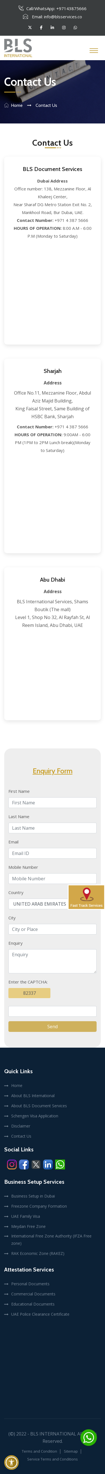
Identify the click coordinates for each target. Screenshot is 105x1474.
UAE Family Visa (25, 1216)
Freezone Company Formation (39, 1206)
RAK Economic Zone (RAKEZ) (37, 1253)
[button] (11, 1462)
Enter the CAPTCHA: (28, 982)
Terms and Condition (39, 1451)
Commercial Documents (33, 1294)
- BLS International (51, 1434)
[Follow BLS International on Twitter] (30, 27)
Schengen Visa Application (34, 1116)
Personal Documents (30, 1283)
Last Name (18, 816)
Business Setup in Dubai (33, 1196)
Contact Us (21, 1136)
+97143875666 (71, 8)
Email (13, 842)
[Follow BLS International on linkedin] (52, 27)
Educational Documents (33, 1304)
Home (17, 105)
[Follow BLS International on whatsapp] (75, 27)
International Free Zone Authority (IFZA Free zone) (51, 1239)
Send (52, 1026)
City (12, 918)
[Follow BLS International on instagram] (64, 27)
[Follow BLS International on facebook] (41, 27)
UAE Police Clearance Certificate (40, 1314)
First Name (19, 791)
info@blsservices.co (63, 16)
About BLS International (33, 1095)
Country (16, 892)
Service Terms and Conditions (52, 1459)
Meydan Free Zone (28, 1226)
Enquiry (15, 943)
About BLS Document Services (39, 1105)
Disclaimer (20, 1126)
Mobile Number (23, 867)
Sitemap (71, 1451)
